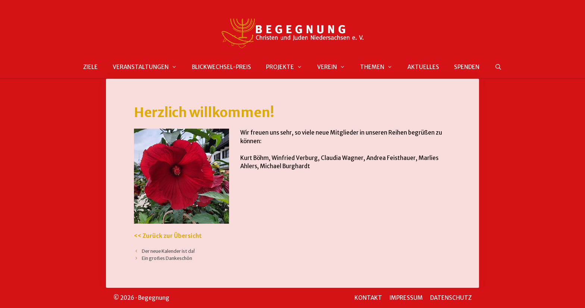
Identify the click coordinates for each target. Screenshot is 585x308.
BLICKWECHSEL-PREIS (221, 66)
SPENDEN (466, 66)
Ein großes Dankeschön (167, 258)
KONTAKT (368, 297)
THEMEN (380, 67)
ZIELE (90, 66)
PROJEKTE (288, 67)
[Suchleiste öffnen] (498, 67)
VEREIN (335, 67)
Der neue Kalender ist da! (168, 251)
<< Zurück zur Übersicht (168, 235)
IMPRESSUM (406, 297)
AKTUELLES (423, 66)
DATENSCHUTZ (451, 297)
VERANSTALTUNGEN (148, 67)
